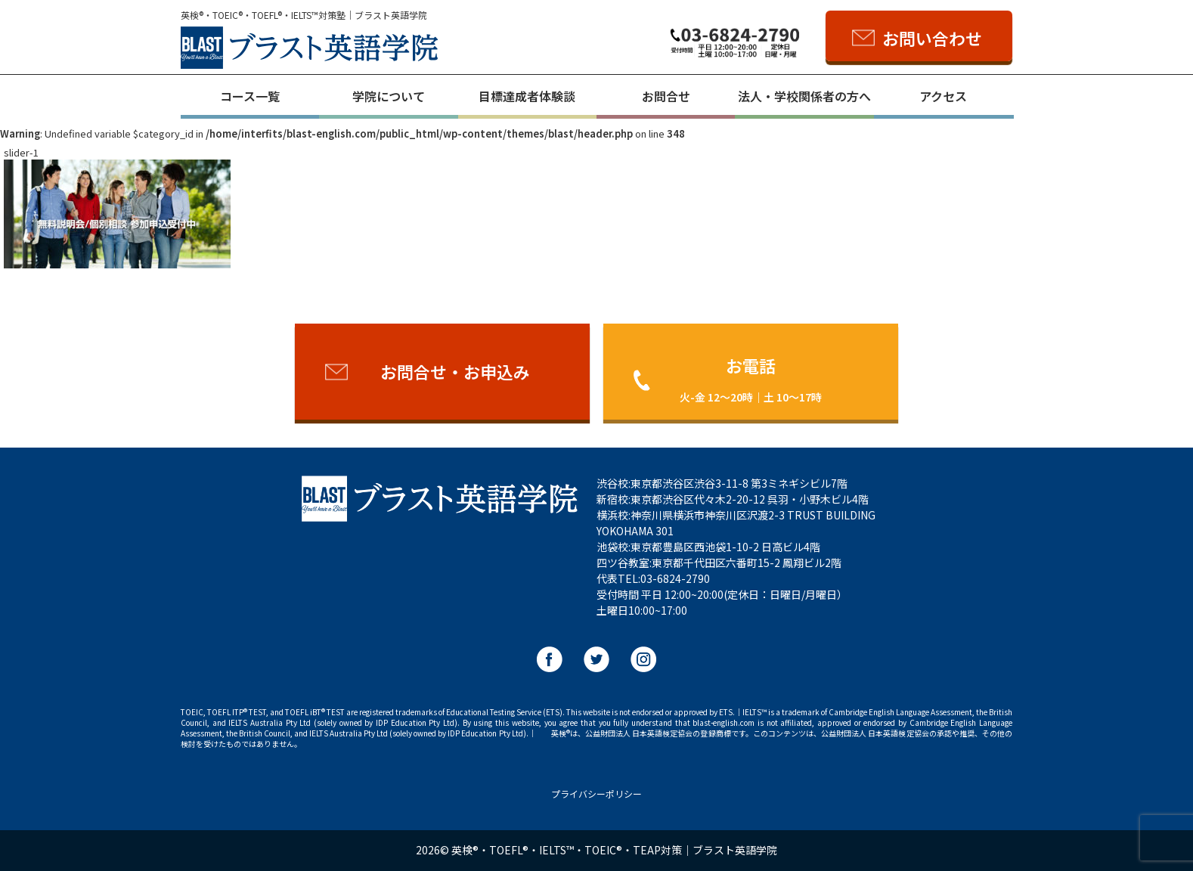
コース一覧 (250, 96)
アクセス (943, 96)
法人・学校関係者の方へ (804, 96)
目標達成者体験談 (527, 96)
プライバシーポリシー (596, 793)
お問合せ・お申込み (455, 371)
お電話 (751, 378)
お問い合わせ (932, 38)
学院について (388, 96)
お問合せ (666, 96)
